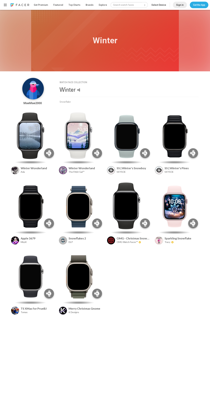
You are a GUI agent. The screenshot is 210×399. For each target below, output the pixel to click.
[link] (20, 5)
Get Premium (41, 5)
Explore (103, 5)
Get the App (199, 5)
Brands (90, 5)
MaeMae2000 (32, 103)
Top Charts (74, 5)
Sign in (180, 5)
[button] (199, 5)
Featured (58, 5)
